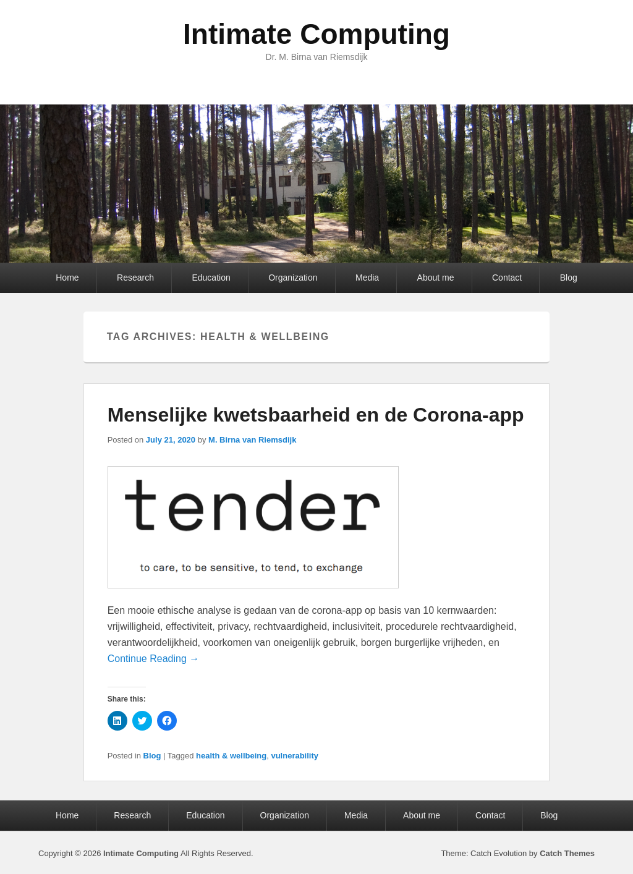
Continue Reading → (154, 658)
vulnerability (294, 755)
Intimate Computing (316, 34)
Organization (292, 277)
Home (67, 277)
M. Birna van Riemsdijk (252, 439)
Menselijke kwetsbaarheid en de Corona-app (316, 415)
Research (135, 277)
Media (367, 277)
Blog (568, 277)
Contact (507, 277)
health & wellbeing (231, 755)
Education (211, 277)
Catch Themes (567, 853)
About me (435, 277)
